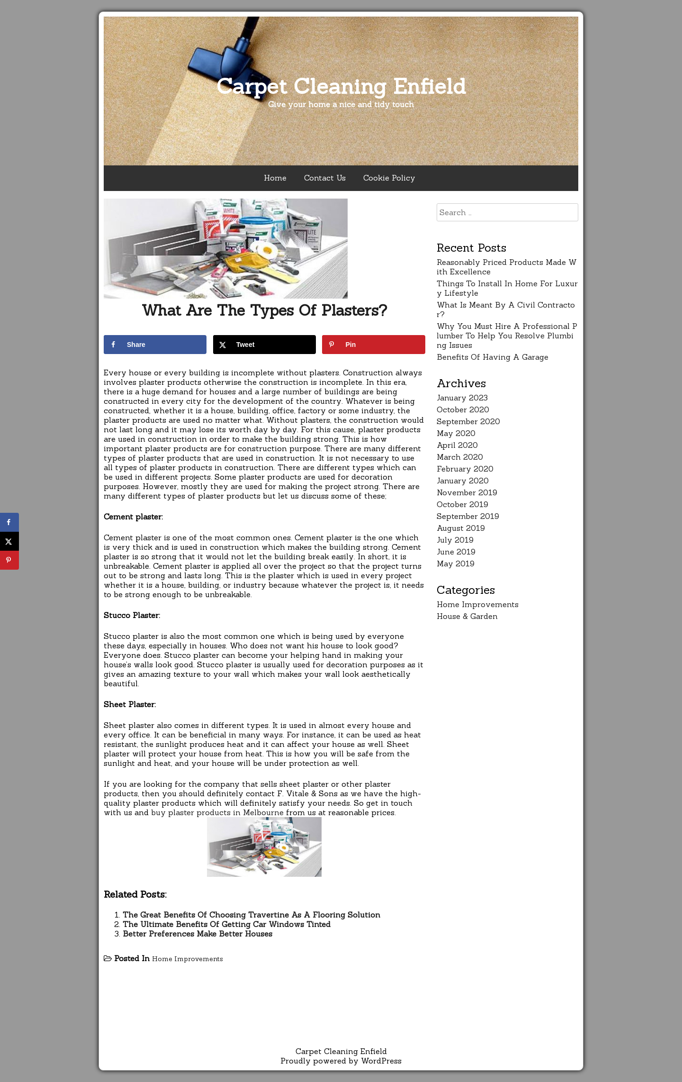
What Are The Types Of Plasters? (264, 310)
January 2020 (463, 480)
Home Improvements (187, 959)
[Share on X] (264, 344)
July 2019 (455, 540)
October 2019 (462, 504)
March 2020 (460, 457)
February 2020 (465, 468)
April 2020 (457, 445)
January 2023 (462, 397)
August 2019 (461, 528)
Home (275, 177)
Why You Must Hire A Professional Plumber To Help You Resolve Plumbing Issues (507, 335)
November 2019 (467, 492)
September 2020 (468, 421)
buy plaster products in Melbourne (217, 812)
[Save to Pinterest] (373, 344)
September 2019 (468, 516)
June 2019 (456, 551)
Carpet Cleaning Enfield (341, 86)
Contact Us (325, 177)
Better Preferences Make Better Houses (197, 933)
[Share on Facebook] (155, 344)
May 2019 (456, 563)
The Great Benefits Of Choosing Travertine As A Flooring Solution (251, 914)
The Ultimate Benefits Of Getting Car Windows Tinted (227, 924)
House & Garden (467, 616)
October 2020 (463, 409)
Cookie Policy (389, 177)
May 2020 (456, 433)
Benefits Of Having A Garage (492, 357)
